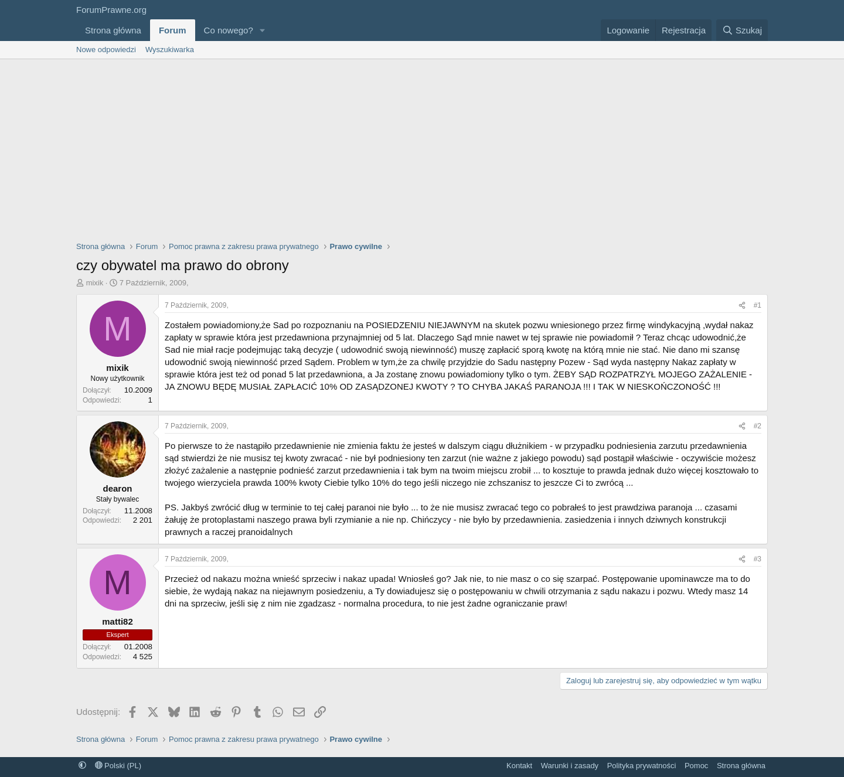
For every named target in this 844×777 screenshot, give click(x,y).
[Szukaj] (742, 30)
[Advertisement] (422, 147)
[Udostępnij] (742, 305)
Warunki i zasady (570, 765)
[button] (262, 30)
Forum (172, 30)
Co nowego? (228, 30)
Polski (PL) (118, 765)
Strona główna (113, 30)
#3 (757, 559)
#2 (757, 426)
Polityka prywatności (641, 765)
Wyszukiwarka (169, 49)
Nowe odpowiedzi (106, 49)
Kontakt (519, 765)
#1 (757, 305)
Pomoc (696, 765)
